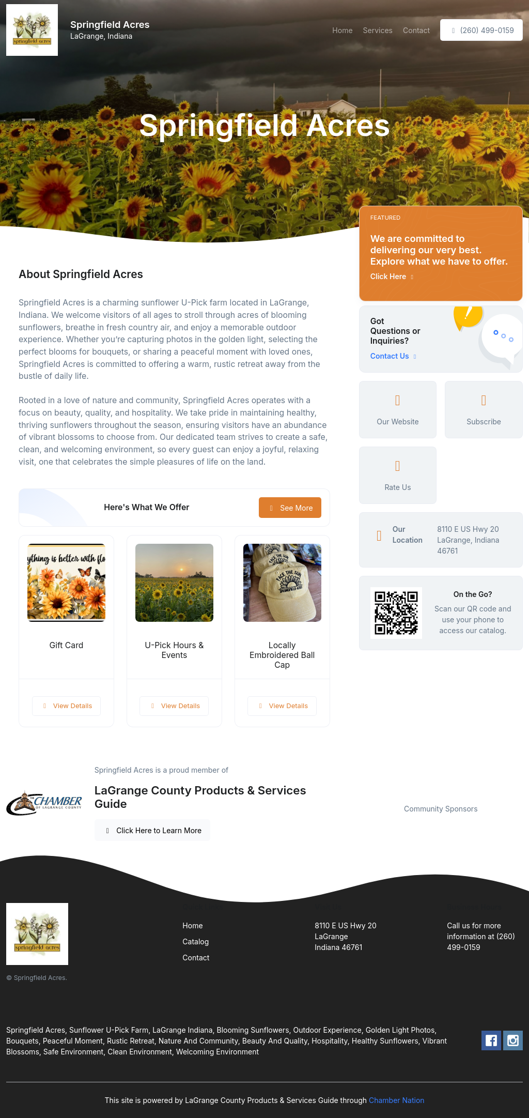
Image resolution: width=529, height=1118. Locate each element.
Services (378, 30)
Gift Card (66, 645)
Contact (416, 30)
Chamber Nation (397, 1100)
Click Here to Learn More (152, 830)
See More (290, 507)
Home (342, 30)
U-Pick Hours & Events (174, 650)
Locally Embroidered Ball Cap (282, 655)
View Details (66, 705)
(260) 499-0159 (481, 30)
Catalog (195, 941)
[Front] (34, 30)
